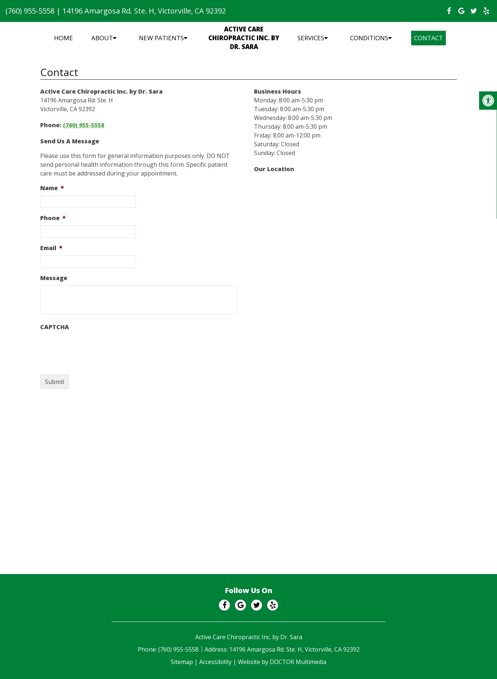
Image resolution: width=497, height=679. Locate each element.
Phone (53, 218)
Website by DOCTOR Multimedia (282, 662)
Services (310, 38)
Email (51, 248)
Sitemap (182, 662)
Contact (428, 38)
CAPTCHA (54, 327)
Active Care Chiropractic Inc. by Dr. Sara (243, 38)
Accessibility (215, 662)
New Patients (161, 38)
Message (53, 278)
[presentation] (95, 348)
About (102, 38)
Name (52, 188)
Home (63, 38)
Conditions (369, 38)
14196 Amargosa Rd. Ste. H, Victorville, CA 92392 (144, 11)
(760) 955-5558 (29, 11)
